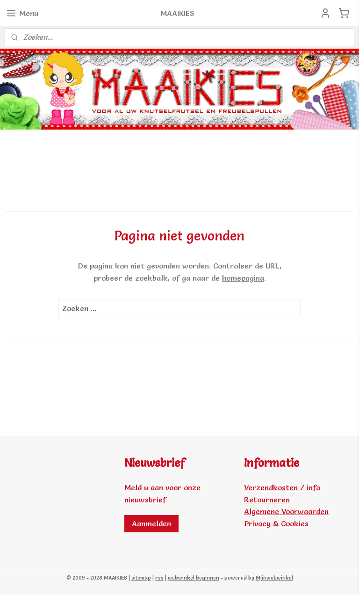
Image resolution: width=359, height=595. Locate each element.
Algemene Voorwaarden (286, 511)
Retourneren (267, 499)
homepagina (243, 278)
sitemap (141, 577)
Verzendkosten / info (282, 487)
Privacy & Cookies (276, 523)
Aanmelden (151, 523)
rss (159, 577)
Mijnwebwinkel (274, 577)
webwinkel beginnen (193, 577)
